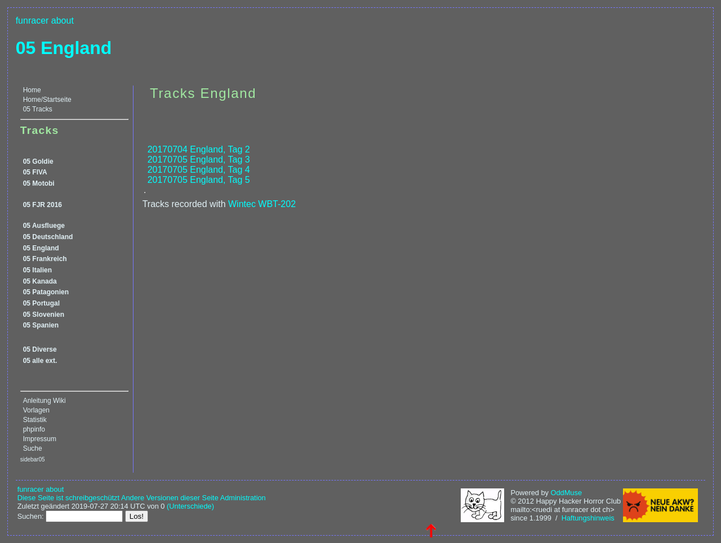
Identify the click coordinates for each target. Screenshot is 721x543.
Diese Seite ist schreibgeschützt (68, 497)
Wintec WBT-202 (262, 204)
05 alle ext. (40, 361)
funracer (32, 20)
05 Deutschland (48, 237)
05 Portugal (41, 303)
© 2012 (521, 501)
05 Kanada (40, 281)
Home (32, 90)
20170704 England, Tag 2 (199, 149)
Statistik (35, 420)
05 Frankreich (45, 259)
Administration (243, 497)
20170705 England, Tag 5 (199, 180)
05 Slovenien (43, 314)
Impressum (39, 439)
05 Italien (37, 270)
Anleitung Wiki (44, 401)
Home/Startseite (47, 100)
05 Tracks (37, 109)
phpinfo (34, 429)
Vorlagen (36, 410)
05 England (64, 48)
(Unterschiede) (190, 506)
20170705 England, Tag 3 (199, 159)
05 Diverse (40, 349)
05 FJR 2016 (42, 205)
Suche (32, 448)
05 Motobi (39, 183)
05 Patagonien (46, 292)
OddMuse (566, 492)
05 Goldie (38, 161)
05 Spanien (41, 325)
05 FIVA (35, 172)
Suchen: (30, 516)
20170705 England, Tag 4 (199, 169)
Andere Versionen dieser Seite (170, 497)
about (62, 20)
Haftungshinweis (588, 518)
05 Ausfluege (44, 226)
